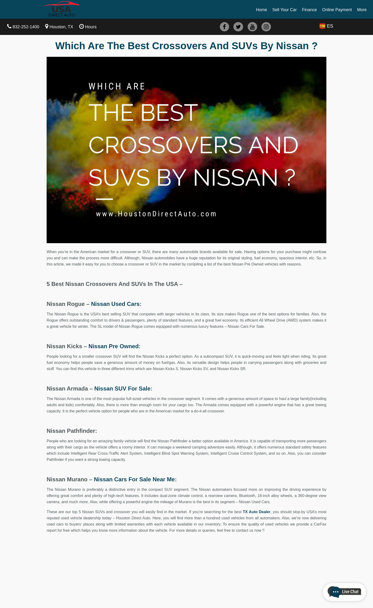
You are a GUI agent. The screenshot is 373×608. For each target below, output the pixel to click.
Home (261, 9)
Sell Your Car (284, 9)
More (362, 9)
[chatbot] (344, 592)
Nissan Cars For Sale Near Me (134, 479)
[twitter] (238, 26)
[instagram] (266, 26)
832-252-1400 (26, 26)
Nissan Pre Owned (113, 346)
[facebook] (224, 26)
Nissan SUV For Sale (122, 388)
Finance (309, 9)
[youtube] (252, 26)
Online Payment (337, 9)
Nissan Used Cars (115, 304)
